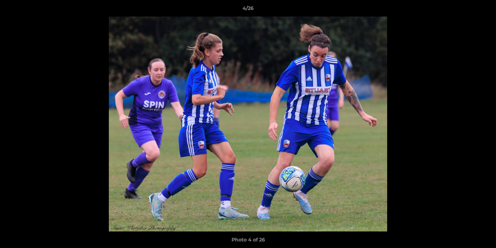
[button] (483, 10)
